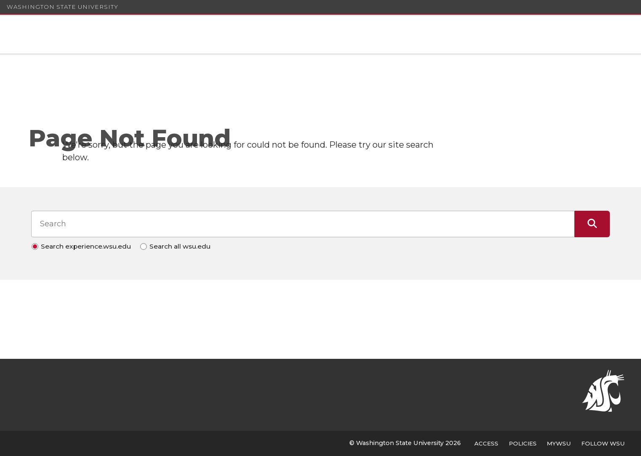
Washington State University (62, 6)
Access (486, 443)
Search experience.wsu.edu (86, 246)
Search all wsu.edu (179, 246)
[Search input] (303, 224)
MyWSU (559, 443)
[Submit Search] (592, 224)
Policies (523, 443)
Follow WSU (603, 443)
